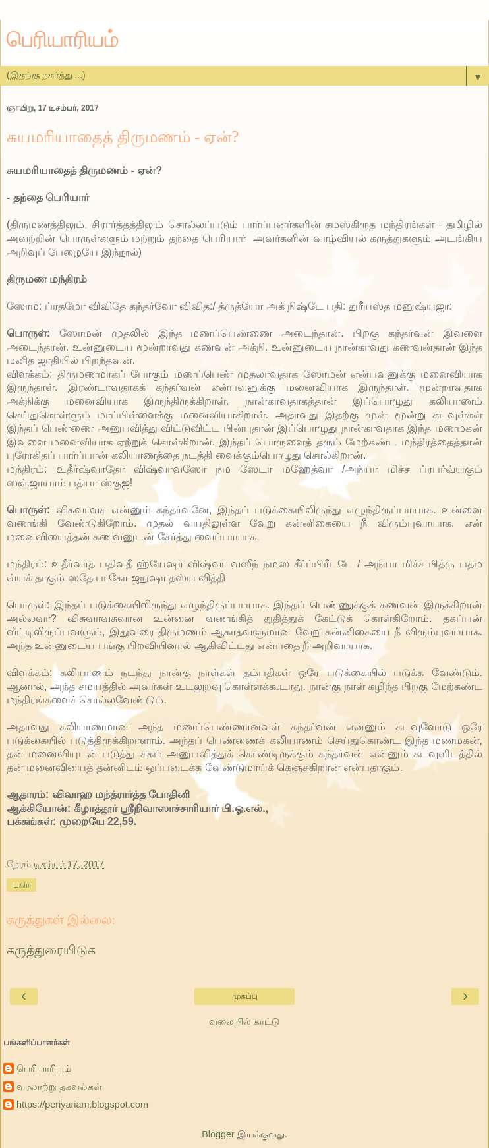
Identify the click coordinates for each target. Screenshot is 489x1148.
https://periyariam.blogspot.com (82, 1104)
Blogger (218, 1134)
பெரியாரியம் (63, 38)
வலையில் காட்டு (244, 1021)
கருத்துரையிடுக (51, 950)
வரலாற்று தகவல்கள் (59, 1086)
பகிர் (21, 885)
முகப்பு (245, 996)
